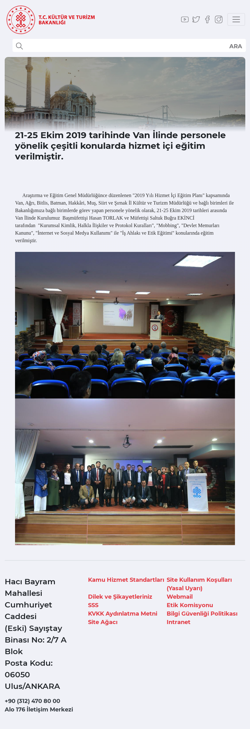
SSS (93, 605)
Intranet (178, 622)
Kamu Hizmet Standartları (126, 579)
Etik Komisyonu (190, 605)
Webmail (180, 596)
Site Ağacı (102, 622)
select (235, 46)
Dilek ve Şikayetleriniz (120, 596)
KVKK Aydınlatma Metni (122, 613)
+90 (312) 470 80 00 (32, 701)
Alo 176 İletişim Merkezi (39, 709)
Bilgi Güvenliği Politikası (202, 613)
